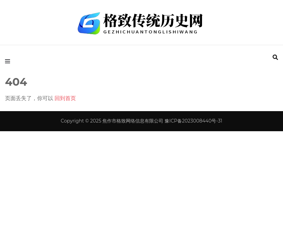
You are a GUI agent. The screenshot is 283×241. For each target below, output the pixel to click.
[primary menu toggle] (9, 61)
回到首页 (65, 98)
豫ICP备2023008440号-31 (193, 121)
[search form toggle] (275, 57)
